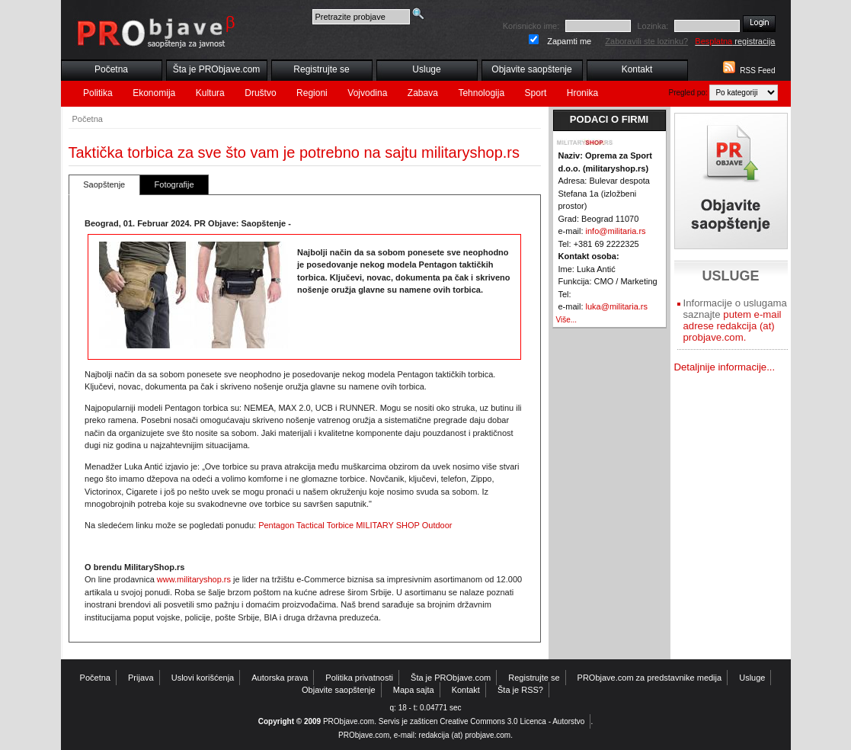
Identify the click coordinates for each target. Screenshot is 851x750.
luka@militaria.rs (617, 306)
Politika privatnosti (359, 677)
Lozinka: (652, 25)
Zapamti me (569, 41)
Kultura (210, 93)
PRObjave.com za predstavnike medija (649, 677)
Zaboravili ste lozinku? (646, 41)
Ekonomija (154, 93)
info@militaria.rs (616, 231)
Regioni (312, 93)
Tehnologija (481, 93)
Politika (98, 93)
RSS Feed (757, 70)
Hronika (582, 93)
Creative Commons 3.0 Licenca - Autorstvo (512, 721)
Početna (111, 69)
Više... (566, 320)
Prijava (141, 677)
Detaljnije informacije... (725, 367)
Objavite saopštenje (531, 69)
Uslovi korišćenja (203, 677)
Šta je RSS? (520, 689)
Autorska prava (279, 677)
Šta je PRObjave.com (217, 69)
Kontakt (637, 69)
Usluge (426, 69)
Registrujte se (321, 69)
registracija (735, 41)
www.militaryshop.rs (194, 579)
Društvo (260, 93)
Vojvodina (367, 93)
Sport (536, 93)
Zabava (423, 93)
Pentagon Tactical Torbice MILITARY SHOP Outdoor (355, 525)
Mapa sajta (413, 689)
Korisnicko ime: (531, 25)
